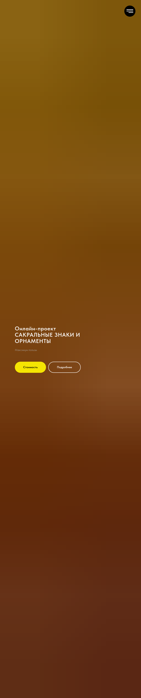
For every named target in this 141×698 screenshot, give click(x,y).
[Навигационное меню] (130, 11)
